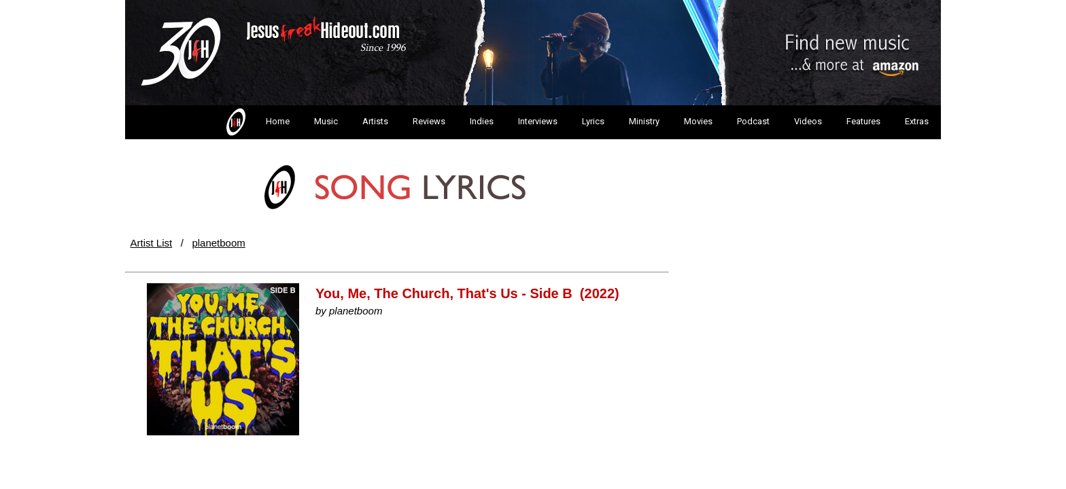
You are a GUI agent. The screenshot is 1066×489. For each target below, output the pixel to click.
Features (863, 121)
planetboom (218, 243)
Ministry (644, 121)
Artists (375, 121)
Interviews (537, 121)
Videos (808, 121)
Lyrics (593, 121)
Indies (482, 121)
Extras (917, 121)
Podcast (753, 121)
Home (257, 122)
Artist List (152, 243)
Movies (698, 121)
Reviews (429, 121)
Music (326, 121)
